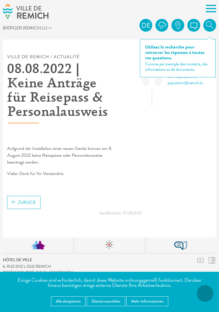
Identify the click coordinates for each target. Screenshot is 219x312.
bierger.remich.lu (29, 29)
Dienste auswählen (106, 301)
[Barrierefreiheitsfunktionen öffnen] (205, 293)
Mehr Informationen (147, 301)
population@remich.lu (185, 83)
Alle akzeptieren (68, 301)
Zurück (24, 202)
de (146, 25)
